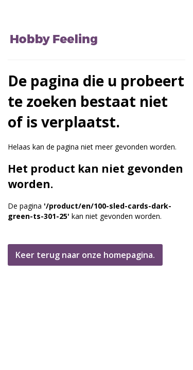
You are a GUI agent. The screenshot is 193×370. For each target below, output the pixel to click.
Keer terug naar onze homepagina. (85, 255)
